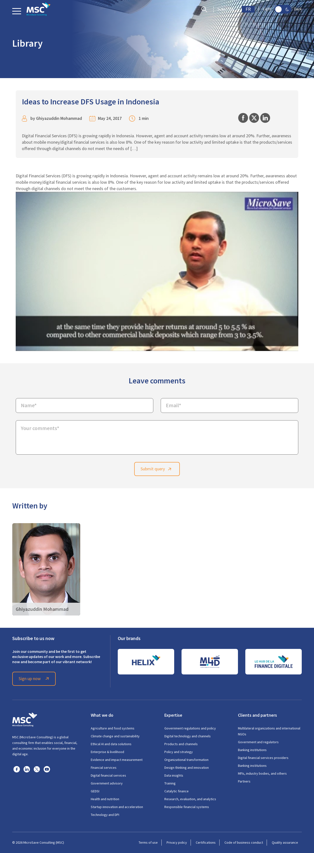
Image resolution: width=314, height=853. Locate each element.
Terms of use (148, 842)
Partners (244, 781)
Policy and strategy (178, 752)
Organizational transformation (186, 759)
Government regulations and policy (190, 728)
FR (248, 9)
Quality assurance (285, 842)
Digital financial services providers (263, 757)
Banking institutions (252, 750)
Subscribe (226, 9)
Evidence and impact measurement (117, 759)
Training (170, 783)
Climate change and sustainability (115, 736)
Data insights (173, 775)
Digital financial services (108, 775)
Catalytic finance (176, 791)
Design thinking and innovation (186, 767)
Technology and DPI (105, 814)
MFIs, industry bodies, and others (262, 773)
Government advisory (107, 783)
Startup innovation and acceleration (117, 807)
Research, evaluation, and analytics (190, 799)
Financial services (104, 767)
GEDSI (95, 791)
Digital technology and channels (187, 736)
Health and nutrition (105, 799)
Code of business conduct (243, 842)
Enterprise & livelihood (107, 752)
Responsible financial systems (186, 807)
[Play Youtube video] (157, 271)
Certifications (206, 842)
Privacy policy (177, 842)
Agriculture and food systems (112, 728)
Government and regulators (258, 742)
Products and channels (181, 744)
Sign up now (35, 678)
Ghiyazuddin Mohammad (59, 118)
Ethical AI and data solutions (111, 744)
